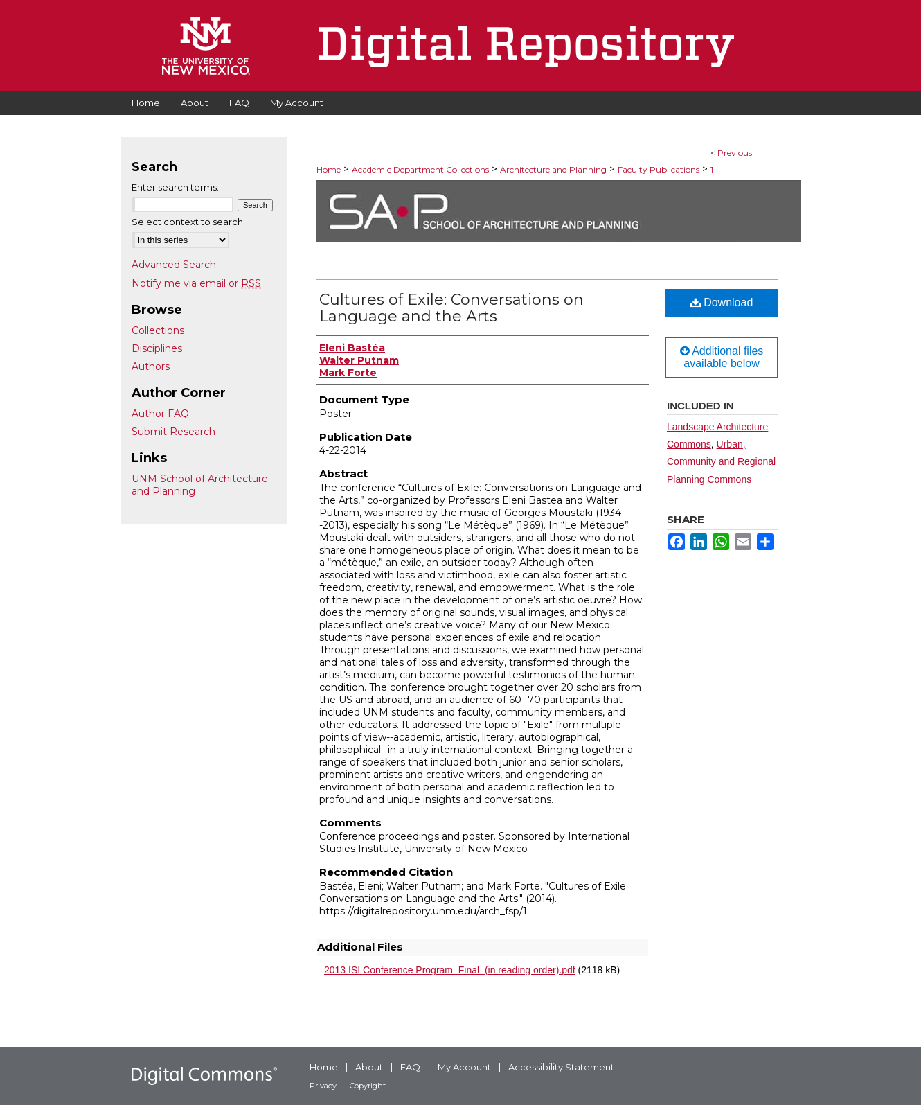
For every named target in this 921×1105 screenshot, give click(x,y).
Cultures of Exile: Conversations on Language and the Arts (451, 308)
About (369, 1066)
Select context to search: (188, 221)
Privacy (323, 1085)
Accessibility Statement (561, 1066)
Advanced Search (174, 264)
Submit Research (173, 431)
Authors (151, 366)
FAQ (410, 1066)
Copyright (368, 1085)
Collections (158, 330)
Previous (734, 153)
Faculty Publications (658, 169)
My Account (464, 1066)
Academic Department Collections (420, 169)
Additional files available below (722, 357)
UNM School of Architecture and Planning (200, 484)
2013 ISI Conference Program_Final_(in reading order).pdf (449, 969)
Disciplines (157, 348)
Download (721, 302)
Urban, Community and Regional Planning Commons (721, 461)
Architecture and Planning (553, 169)
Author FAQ (160, 413)
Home (328, 169)
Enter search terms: (175, 187)
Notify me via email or (196, 283)
